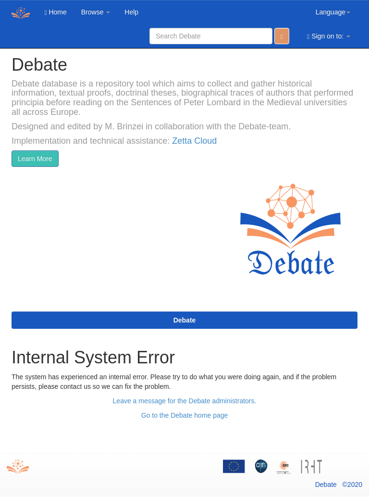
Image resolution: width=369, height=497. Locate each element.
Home (55, 12)
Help (131, 12)
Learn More (35, 158)
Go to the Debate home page (184, 415)
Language (333, 12)
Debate (184, 320)
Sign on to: (328, 36)
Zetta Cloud (194, 141)
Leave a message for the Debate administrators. (185, 401)
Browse (96, 12)
